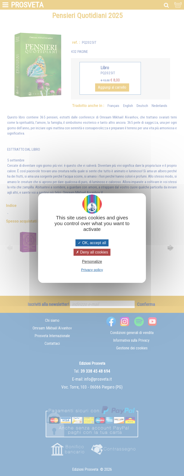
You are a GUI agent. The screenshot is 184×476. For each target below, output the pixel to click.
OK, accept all (92, 243)
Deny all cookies (92, 252)
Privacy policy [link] (92, 270)
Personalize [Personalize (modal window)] (92, 262)
